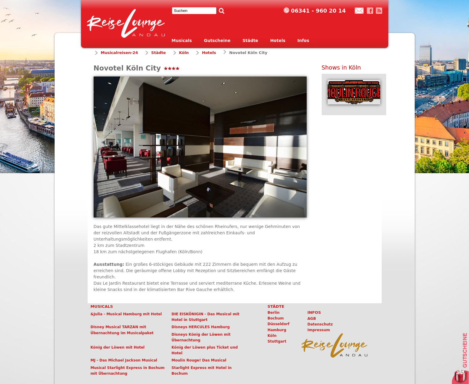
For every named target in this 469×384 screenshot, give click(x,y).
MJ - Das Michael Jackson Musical (124, 360)
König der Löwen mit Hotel (118, 347)
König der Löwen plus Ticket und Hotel (205, 350)
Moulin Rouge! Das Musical (199, 360)
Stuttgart (277, 341)
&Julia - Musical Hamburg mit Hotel (126, 314)
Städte (250, 40)
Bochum (276, 318)
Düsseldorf (279, 324)
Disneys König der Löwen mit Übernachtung (201, 337)
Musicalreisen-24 (119, 52)
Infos (303, 40)
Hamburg (277, 330)
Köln (184, 52)
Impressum (319, 330)
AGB (312, 318)
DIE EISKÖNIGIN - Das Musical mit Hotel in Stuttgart (205, 317)
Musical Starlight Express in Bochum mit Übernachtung (128, 371)
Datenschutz (320, 324)
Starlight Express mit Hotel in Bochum (202, 371)
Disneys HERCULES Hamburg (201, 327)
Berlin (274, 312)
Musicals (182, 40)
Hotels (277, 40)
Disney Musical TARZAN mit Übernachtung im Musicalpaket (122, 330)
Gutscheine (217, 40)
